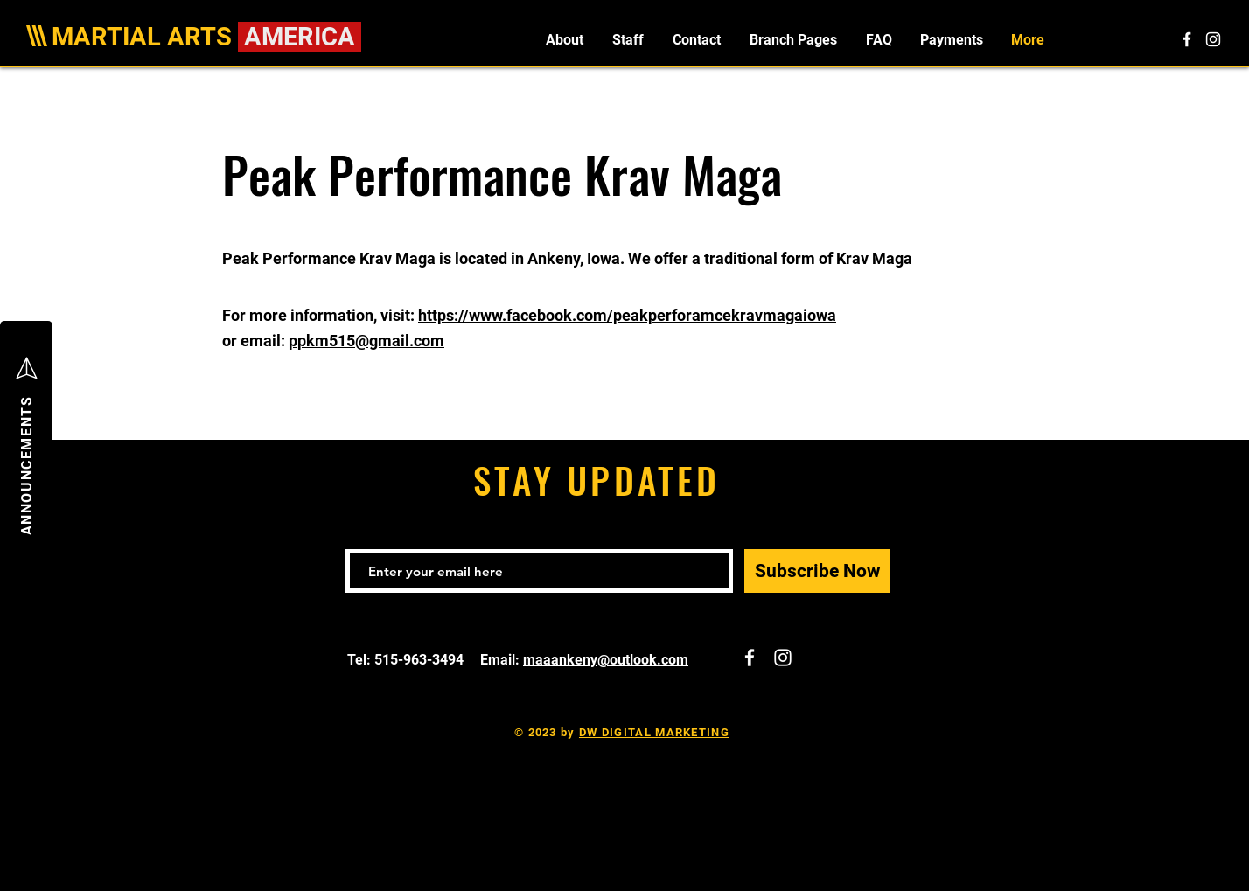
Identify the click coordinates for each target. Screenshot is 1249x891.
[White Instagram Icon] (1213, 39)
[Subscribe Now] (817, 571)
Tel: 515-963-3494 (407, 659)
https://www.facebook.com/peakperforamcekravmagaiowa (627, 315)
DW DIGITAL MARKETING (654, 732)
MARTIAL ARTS (145, 37)
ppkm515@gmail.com (366, 340)
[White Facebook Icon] (1187, 39)
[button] (793, 40)
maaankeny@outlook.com (605, 659)
